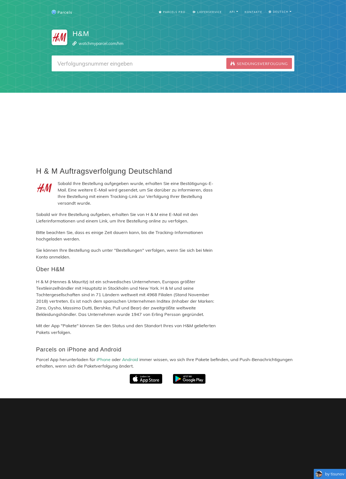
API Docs (278, 454)
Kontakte (253, 11)
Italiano (229, 462)
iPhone (104, 359)
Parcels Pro (172, 11)
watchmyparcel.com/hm (101, 43)
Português (162, 462)
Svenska (214, 462)
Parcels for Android (246, 413)
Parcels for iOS (205, 413)
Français (130, 462)
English (116, 462)
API (263, 454)
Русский (273, 462)
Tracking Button (239, 454)
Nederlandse (196, 462)
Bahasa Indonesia (251, 462)
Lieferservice (207, 11)
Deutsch (178, 462)
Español (146, 462)
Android (130, 359)
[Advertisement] (173, 126)
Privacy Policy (203, 454)
